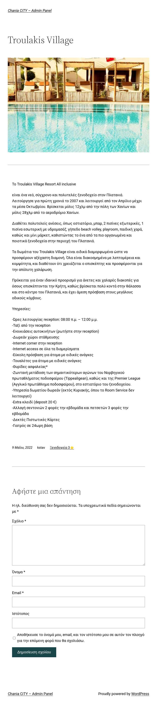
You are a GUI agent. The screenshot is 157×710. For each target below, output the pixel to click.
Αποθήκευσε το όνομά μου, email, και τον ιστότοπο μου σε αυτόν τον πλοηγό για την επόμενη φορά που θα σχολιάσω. (81, 638)
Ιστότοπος (20, 613)
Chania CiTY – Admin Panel (30, 10)
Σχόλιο (19, 521)
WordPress (140, 694)
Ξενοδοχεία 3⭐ (62, 448)
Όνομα (18, 572)
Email (18, 593)
